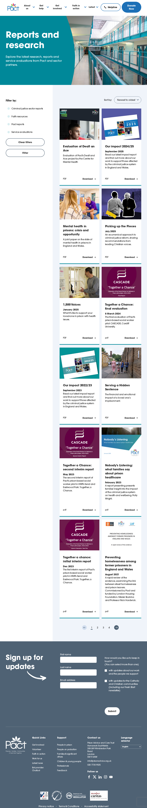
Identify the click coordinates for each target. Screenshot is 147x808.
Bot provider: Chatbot (38, 769)
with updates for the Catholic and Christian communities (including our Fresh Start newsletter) (124, 685)
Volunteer (36, 749)
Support (61, 737)
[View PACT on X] (94, 776)
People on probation (67, 749)
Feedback (62, 770)
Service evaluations (21, 132)
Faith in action (38, 754)
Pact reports (17, 124)
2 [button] (97, 627)
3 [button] (103, 627)
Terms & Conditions (69, 806)
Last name (65, 667)
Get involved (38, 745)
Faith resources (19, 116)
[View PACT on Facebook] (89, 776)
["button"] (84, 627)
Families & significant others (67, 755)
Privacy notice (46, 806)
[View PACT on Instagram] (105, 776)
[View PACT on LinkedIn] (100, 776)
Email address (67, 680)
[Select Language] (131, 747)
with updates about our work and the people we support (124, 672)
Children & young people (69, 761)
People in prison (64, 745)
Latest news (37, 763)
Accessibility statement (96, 806)
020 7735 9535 (94, 765)
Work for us (37, 758)
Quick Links (39, 737)
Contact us (93, 737)
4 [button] (109, 627)
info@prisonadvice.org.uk (99, 761)
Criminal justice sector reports (27, 108)
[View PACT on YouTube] (111, 776)
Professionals (63, 766)
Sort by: (108, 99)
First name (65, 654)
